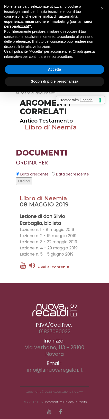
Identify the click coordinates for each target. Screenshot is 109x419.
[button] (102, 8)
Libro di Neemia (51, 127)
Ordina (24, 181)
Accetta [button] (54, 69)
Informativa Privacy (59, 402)
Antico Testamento (46, 121)
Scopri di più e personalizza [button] (54, 81)
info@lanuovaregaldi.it (54, 370)
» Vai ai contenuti (54, 267)
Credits (81, 402)
